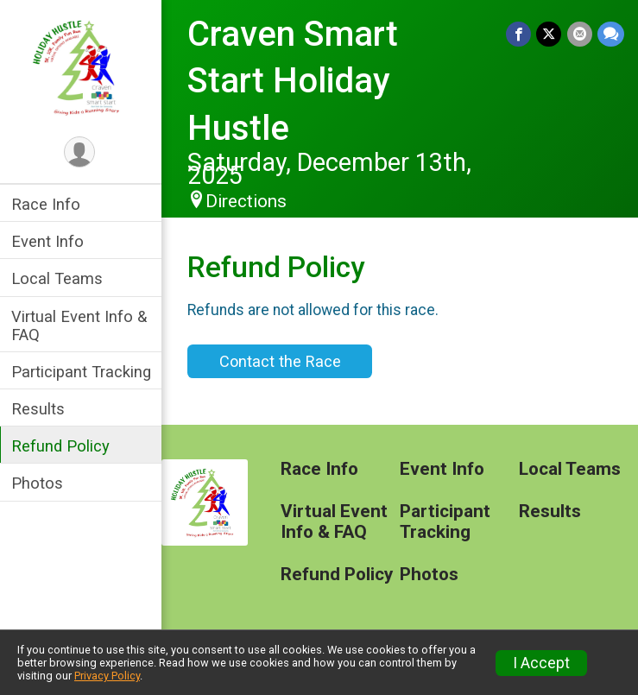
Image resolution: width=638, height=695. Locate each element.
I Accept (541, 663)
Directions (248, 201)
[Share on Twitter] (549, 34)
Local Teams (59, 278)
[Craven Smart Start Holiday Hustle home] (82, 66)
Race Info (48, 204)
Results (40, 409)
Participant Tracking (84, 372)
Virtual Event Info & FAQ (81, 325)
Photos (40, 483)
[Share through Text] (610, 34)
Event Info (50, 241)
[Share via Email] (579, 34)
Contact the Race (282, 361)
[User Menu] (82, 152)
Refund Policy (63, 446)
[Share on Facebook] (519, 34)
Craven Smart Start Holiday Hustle (295, 81)
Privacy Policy (107, 675)
